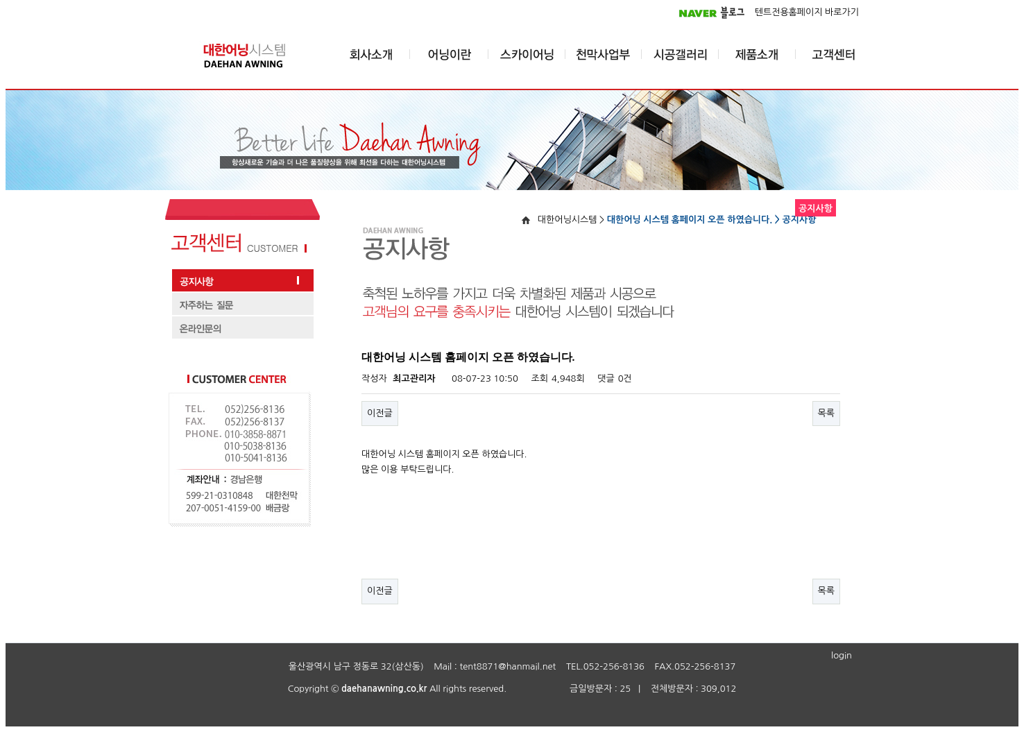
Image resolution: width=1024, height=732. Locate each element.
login (841, 655)
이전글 (380, 413)
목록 (826, 413)
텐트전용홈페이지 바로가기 (807, 12)
